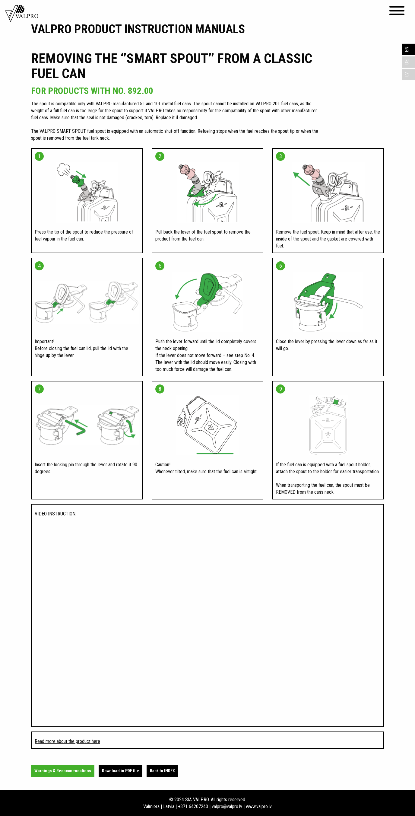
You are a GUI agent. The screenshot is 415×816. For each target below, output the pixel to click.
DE (407, 62)
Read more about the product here (67, 741)
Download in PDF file (120, 770)
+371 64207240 (193, 806)
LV (407, 74)
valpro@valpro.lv (227, 806)
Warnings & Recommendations (62, 770)
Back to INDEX (162, 770)
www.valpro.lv (259, 806)
